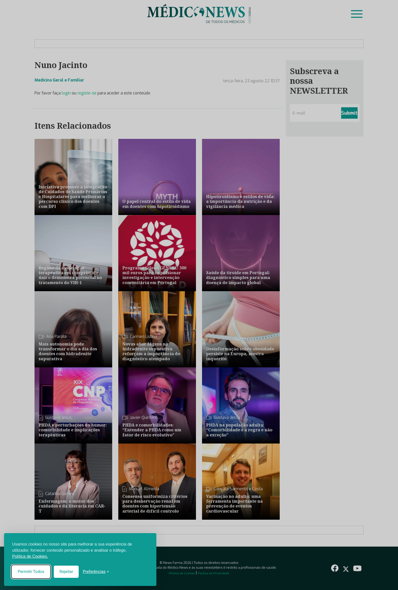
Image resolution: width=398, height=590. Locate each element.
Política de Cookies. (30, 556)
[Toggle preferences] (96, 572)
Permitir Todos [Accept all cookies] (31, 571)
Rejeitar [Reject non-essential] (66, 571)
